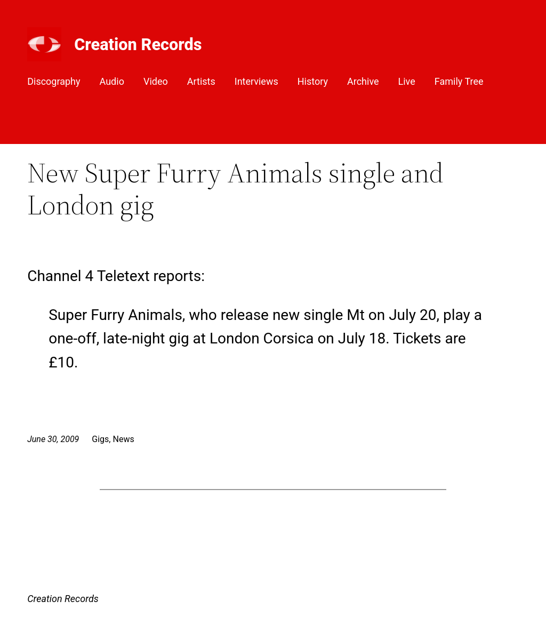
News (123, 439)
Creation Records (138, 44)
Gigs (100, 439)
